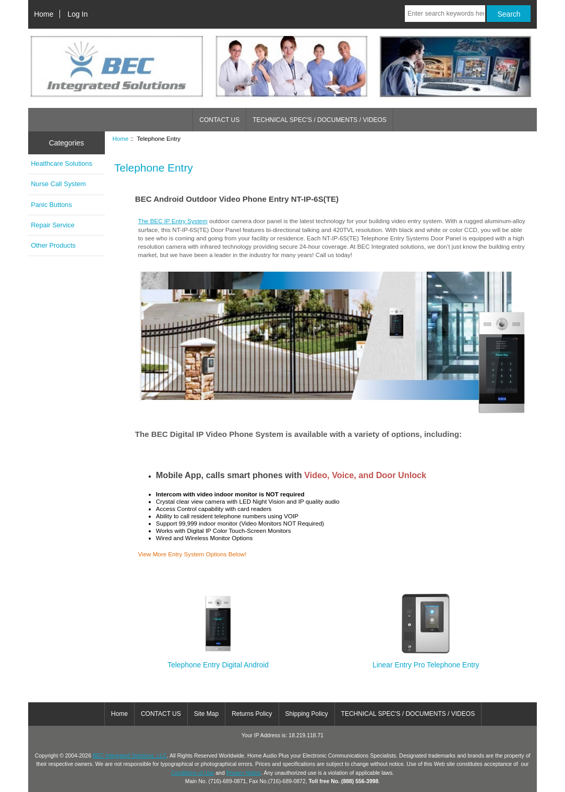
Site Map (206, 713)
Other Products (53, 245)
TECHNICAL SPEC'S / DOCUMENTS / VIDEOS (320, 120)
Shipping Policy (306, 713)
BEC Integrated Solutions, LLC (130, 756)
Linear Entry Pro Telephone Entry (425, 660)
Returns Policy (252, 713)
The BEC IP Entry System (173, 220)
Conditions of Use (192, 773)
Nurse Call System (58, 184)
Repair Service (53, 225)
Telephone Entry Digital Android (218, 660)
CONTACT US (219, 120)
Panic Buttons (51, 205)
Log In (78, 14)
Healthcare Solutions (61, 163)
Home (43, 14)
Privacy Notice (243, 773)
